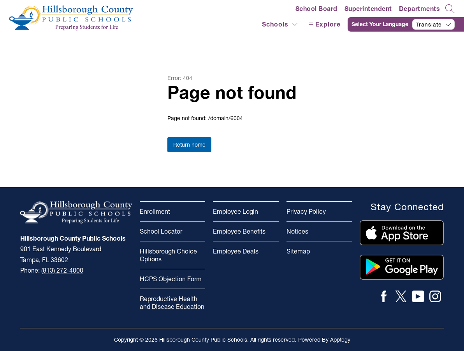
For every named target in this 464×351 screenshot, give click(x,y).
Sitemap (298, 251)
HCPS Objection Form (171, 279)
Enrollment (155, 211)
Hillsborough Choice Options (168, 255)
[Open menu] (323, 24)
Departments (419, 8)
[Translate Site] (406, 24)
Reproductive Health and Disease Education (172, 302)
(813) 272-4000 (62, 270)
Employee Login (235, 211)
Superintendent (368, 8)
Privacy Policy (306, 211)
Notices (297, 231)
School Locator (161, 231)
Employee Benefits (239, 231)
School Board (316, 8)
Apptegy (340, 339)
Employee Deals (235, 251)
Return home (189, 144)
